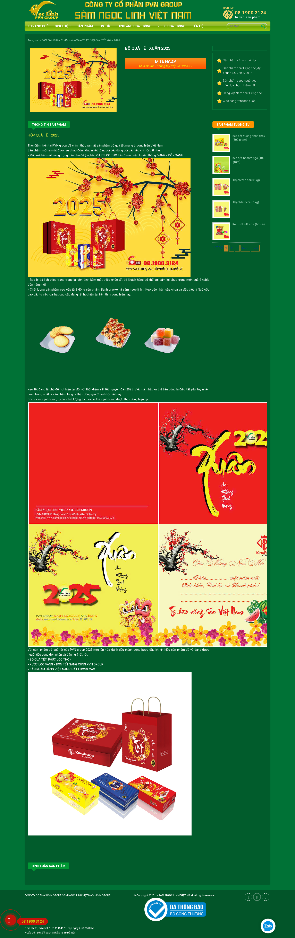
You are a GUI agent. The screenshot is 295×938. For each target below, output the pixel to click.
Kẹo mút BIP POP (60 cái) (249, 224)
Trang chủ (38, 26)
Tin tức (105, 26)
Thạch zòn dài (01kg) (246, 180)
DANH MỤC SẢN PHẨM (55, 40)
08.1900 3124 (250, 12)
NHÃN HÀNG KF (79, 40)
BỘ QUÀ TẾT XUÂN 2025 (105, 40)
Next (245, 248)
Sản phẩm (85, 26)
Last (255, 248)
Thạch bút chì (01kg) (246, 202)
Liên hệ (197, 26)
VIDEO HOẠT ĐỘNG (171, 26)
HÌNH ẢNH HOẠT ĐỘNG (134, 26)
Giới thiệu (62, 26)
